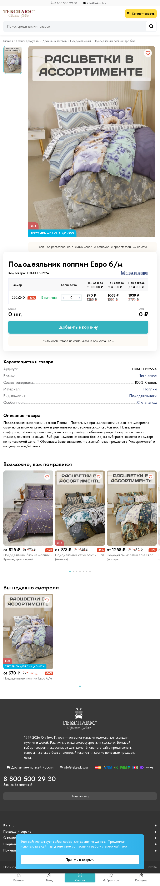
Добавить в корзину (78, 327)
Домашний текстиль (54, 41)
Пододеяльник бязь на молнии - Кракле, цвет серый (27, 557)
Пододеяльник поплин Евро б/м (27, 678)
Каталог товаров (141, 13)
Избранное (110, 877)
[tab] (70, 571)
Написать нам (80, 796)
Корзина (141, 877)
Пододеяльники (80, 41)
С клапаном (147, 402)
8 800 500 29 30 (65, 3)
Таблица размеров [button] (134, 273)
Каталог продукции (27, 41)
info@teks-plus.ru (98, 3)
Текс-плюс (148, 376)
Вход (49, 877)
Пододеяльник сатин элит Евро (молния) (130, 557)
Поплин (150, 389)
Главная (18, 877)
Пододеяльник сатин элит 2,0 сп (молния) (79, 557)
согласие (79, 846)
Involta (152, 867)
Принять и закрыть (80, 859)
